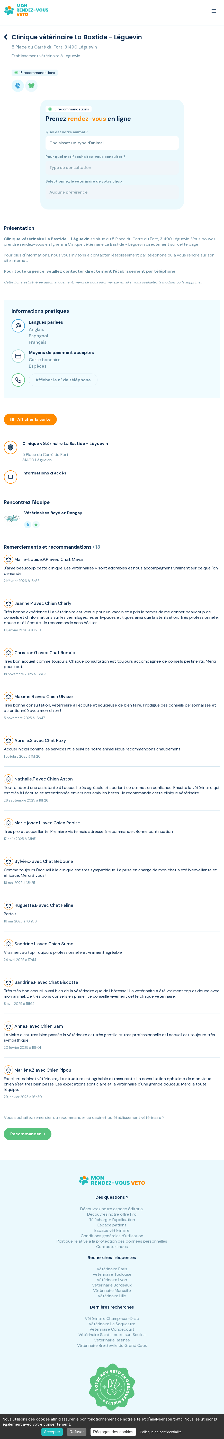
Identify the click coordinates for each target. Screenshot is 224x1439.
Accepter (52, 1432)
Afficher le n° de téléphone (63, 380)
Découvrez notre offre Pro (112, 1214)
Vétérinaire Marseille (112, 1290)
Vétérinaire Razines (112, 1340)
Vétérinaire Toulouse (112, 1274)
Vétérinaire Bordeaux (112, 1285)
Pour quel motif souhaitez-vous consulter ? (85, 156)
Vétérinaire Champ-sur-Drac (112, 1318)
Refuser (76, 1432)
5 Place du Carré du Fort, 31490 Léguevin (54, 47)
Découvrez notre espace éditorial (112, 1209)
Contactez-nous (112, 1246)
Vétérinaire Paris (112, 1269)
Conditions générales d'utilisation (112, 1235)
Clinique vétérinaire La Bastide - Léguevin (65, 443)
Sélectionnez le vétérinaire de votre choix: (84, 181)
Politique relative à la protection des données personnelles (112, 1241)
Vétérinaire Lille (112, 1296)
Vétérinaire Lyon (112, 1279)
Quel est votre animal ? (67, 132)
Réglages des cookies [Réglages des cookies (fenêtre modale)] (113, 1432)
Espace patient (111, 1225)
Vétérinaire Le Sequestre (112, 1324)
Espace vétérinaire (111, 1230)
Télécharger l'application (112, 1219)
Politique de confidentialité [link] (161, 1432)
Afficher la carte (30, 419)
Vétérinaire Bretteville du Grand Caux (112, 1345)
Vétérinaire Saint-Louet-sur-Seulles (112, 1334)
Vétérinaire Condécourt (111, 1329)
